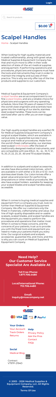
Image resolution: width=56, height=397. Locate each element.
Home (4, 43)
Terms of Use (28, 390)
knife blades (22, 145)
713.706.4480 (28, 286)
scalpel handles (9, 96)
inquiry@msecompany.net (28, 297)
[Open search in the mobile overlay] (28, 17)
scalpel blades (14, 99)
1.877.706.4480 (28, 274)
